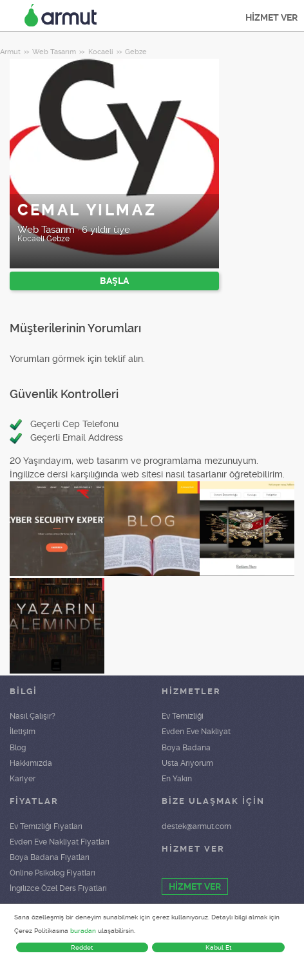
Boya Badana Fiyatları (50, 857)
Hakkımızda (31, 763)
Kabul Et (218, 947)
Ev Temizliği (183, 716)
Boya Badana (186, 747)
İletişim (22, 731)
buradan (83, 930)
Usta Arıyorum (187, 763)
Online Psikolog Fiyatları (52, 872)
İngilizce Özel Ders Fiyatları (58, 888)
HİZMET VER (271, 17)
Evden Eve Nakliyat (196, 731)
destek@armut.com (196, 826)
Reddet (82, 947)
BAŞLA (114, 280)
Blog (18, 747)
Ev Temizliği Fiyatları (46, 826)
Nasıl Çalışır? (32, 716)
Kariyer (22, 778)
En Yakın (177, 778)
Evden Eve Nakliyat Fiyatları (59, 841)
